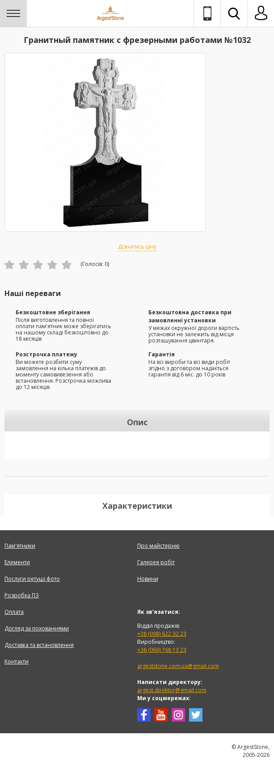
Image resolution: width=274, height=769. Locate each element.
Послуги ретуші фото (32, 579)
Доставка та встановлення (39, 645)
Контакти (16, 661)
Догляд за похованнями (36, 628)
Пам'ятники (19, 545)
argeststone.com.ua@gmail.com (178, 666)
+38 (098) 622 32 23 (161, 634)
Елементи (17, 562)
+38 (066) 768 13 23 (161, 650)
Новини (147, 579)
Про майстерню (158, 545)
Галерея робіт (156, 562)
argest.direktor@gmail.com (172, 690)
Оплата (14, 612)
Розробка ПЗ (21, 595)
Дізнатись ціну (137, 246)
